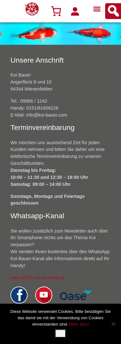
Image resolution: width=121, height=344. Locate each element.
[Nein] (113, 324)
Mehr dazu (78, 324)
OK (61, 333)
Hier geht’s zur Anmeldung (37, 277)
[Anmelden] (75, 11)
